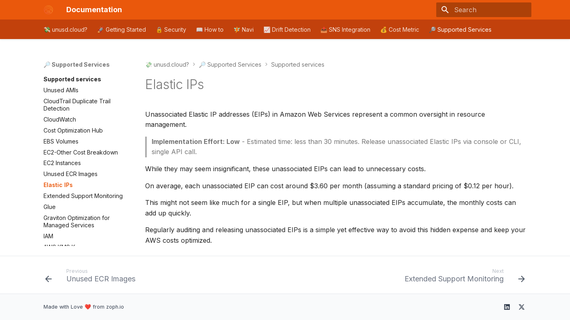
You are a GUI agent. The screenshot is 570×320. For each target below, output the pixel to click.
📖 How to (210, 29)
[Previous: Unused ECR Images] (92, 277)
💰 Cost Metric (399, 29)
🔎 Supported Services (460, 29)
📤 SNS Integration (345, 29)
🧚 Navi (243, 29)
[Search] (483, 9)
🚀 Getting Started (121, 29)
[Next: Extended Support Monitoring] (462, 277)
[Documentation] (48, 10)
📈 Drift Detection (287, 29)
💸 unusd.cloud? (65, 29)
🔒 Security (171, 29)
